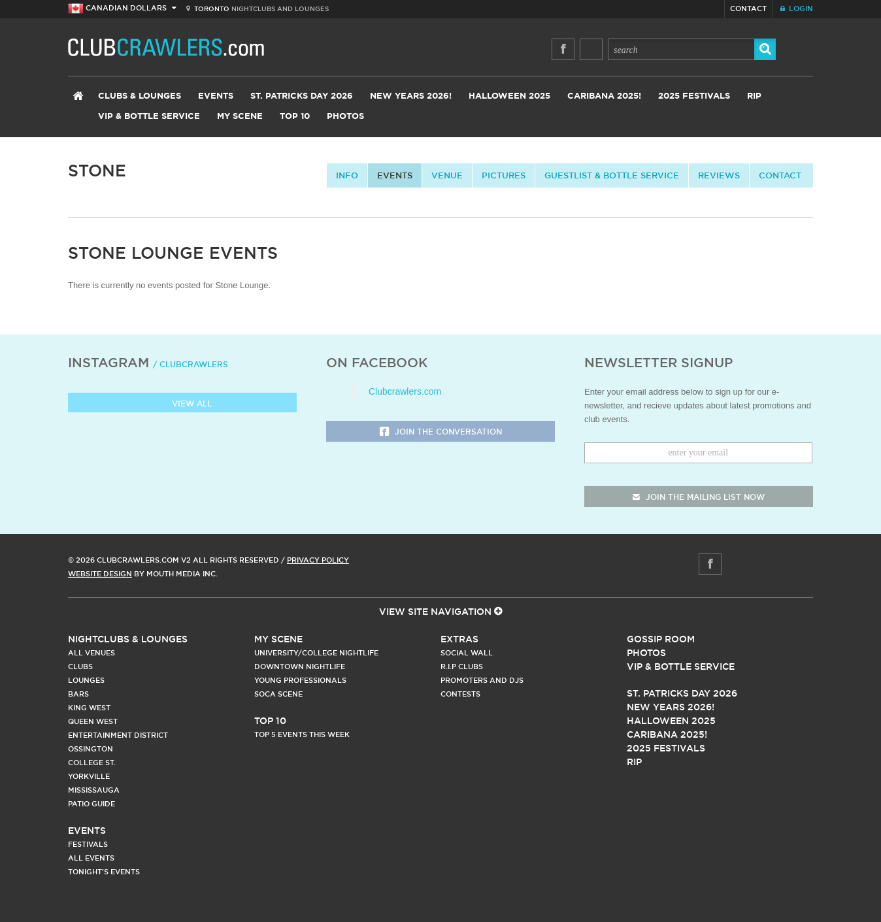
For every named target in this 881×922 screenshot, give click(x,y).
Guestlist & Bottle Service (611, 175)
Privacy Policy (318, 560)
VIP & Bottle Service (149, 116)
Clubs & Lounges (139, 96)
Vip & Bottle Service (681, 666)
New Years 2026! (411, 96)
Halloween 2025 (509, 96)
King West (89, 708)
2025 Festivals (694, 96)
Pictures (503, 175)
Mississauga (94, 790)
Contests (460, 694)
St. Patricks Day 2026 (301, 96)
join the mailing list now (699, 497)
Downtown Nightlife (299, 666)
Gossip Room (661, 639)
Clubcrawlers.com (405, 391)
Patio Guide (91, 804)
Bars (78, 694)
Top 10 (295, 116)
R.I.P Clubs (461, 666)
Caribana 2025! (604, 96)
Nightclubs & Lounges (128, 639)
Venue (447, 175)
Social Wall (466, 653)
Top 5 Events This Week (302, 734)
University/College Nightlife (316, 653)
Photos (345, 116)
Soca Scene (278, 694)
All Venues (91, 653)
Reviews (719, 175)
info (347, 175)
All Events (91, 858)
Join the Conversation (441, 432)
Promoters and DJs (482, 680)
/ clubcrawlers (190, 364)
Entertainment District (118, 735)
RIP (754, 96)
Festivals (88, 844)
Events (215, 96)
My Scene (240, 116)
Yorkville (89, 776)
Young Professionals (300, 680)
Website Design (100, 574)
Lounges (86, 680)
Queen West (93, 721)
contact (780, 175)
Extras (459, 639)
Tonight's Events (104, 872)
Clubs (80, 666)
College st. (92, 762)
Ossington (90, 749)
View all (183, 404)
